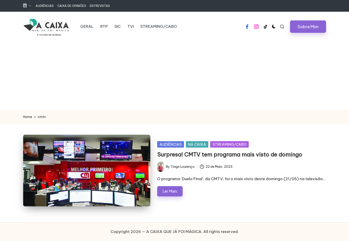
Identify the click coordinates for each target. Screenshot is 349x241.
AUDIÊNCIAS (170, 144)
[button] (308, 26)
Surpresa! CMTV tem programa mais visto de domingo (229, 154)
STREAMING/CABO (229, 144)
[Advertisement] (174, 76)
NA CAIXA (197, 144)
